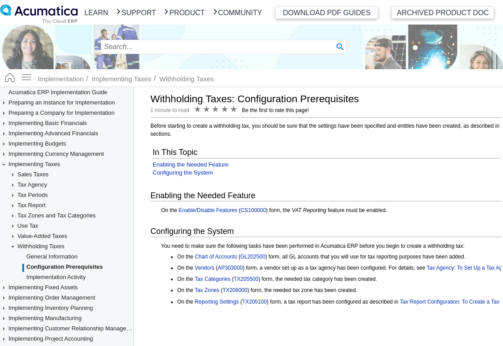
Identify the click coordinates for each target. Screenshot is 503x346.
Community (240, 13)
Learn (96, 13)
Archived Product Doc (443, 13)
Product (186, 13)
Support (138, 13)
